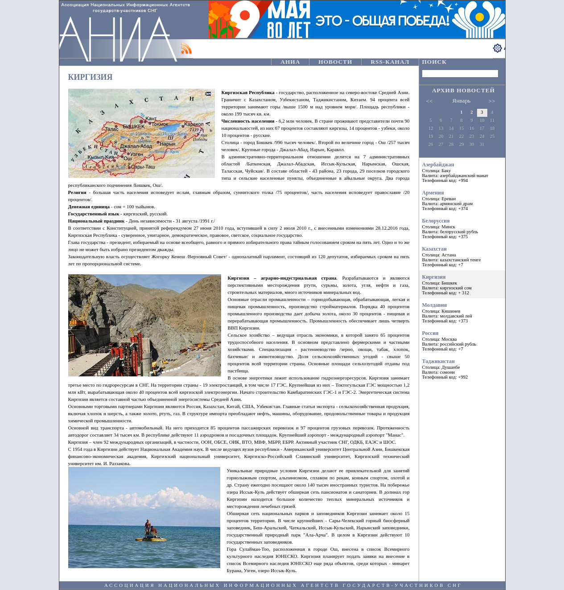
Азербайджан (462, 172)
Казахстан (462, 256)
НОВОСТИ (335, 61)
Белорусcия (462, 228)
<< (429, 101)
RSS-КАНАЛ (390, 61)
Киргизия (462, 284)
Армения (462, 200)
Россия (462, 340)
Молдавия (462, 312)
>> (492, 101)
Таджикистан (462, 369)
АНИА (290, 61)
